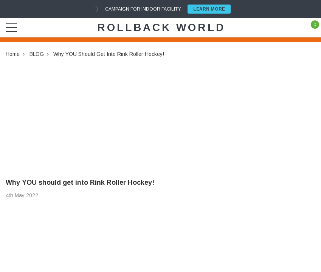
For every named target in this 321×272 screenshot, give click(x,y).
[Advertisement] (160, 111)
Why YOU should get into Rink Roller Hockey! (108, 54)
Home (13, 54)
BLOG (36, 54)
